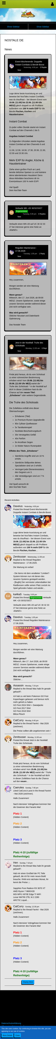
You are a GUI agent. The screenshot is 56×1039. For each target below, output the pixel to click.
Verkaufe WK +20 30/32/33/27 (28, 208)
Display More (28, 982)
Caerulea (18, 787)
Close (17, 1035)
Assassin (18, 685)
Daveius (18, 67)
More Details (7, 1035)
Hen (15, 862)
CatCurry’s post (25, 791)
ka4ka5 (18, 214)
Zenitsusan (19, 348)
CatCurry (18, 720)
